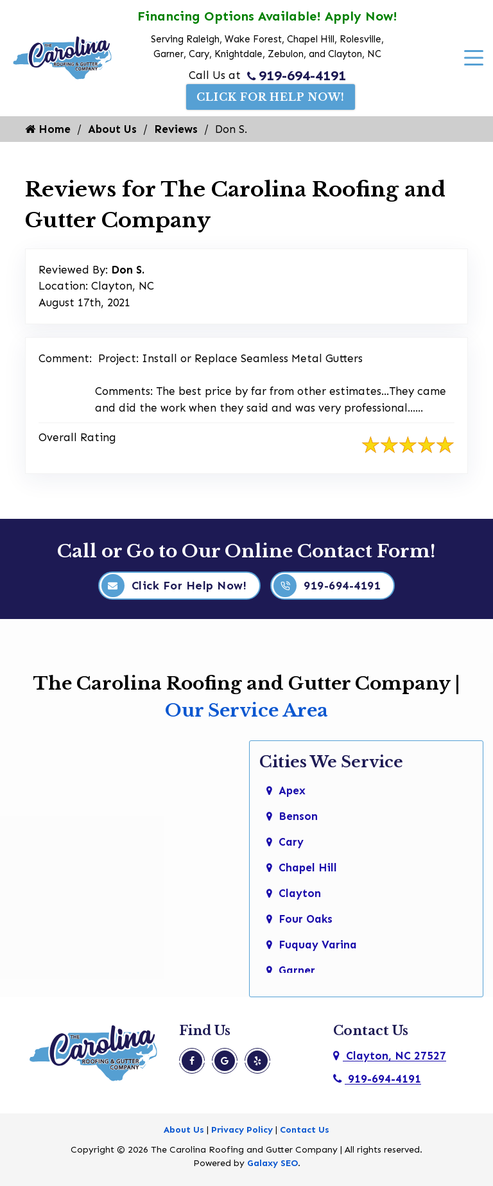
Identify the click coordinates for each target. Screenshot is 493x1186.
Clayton (300, 893)
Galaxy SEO (272, 1163)
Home (48, 129)
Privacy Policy (242, 1129)
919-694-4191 (296, 76)
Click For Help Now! (270, 97)
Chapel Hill (308, 867)
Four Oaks (306, 918)
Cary (291, 841)
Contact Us (304, 1129)
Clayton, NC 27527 (389, 1055)
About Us (112, 129)
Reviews (176, 129)
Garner (297, 970)
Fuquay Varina (318, 944)
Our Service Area (246, 710)
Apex (292, 790)
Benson (298, 816)
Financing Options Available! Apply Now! (267, 16)
